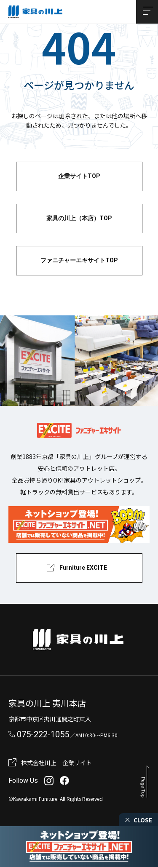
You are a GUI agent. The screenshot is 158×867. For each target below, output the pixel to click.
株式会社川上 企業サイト (56, 762)
